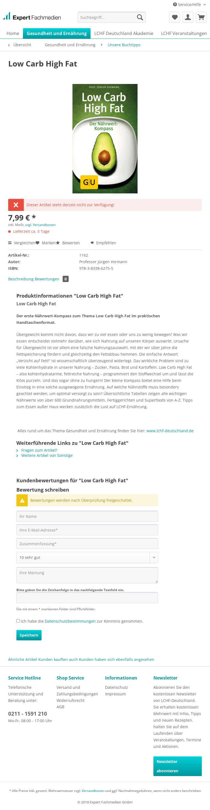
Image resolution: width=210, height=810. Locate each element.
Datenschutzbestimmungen (70, 621)
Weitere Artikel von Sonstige (44, 455)
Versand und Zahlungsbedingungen (77, 690)
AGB (60, 706)
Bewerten (68, 242)
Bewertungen (52, 278)
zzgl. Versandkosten (40, 224)
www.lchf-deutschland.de (170, 430)
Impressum (115, 693)
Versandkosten (93, 790)
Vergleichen (22, 242)
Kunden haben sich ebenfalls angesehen (116, 659)
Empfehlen (103, 242)
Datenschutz (116, 687)
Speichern (29, 635)
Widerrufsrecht (70, 700)
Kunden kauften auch (58, 659)
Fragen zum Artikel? (36, 450)
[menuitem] (112, 17)
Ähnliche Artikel (22, 659)
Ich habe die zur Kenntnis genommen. (82, 621)
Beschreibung (21, 278)
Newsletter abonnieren (167, 766)
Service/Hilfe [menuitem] (187, 4)
